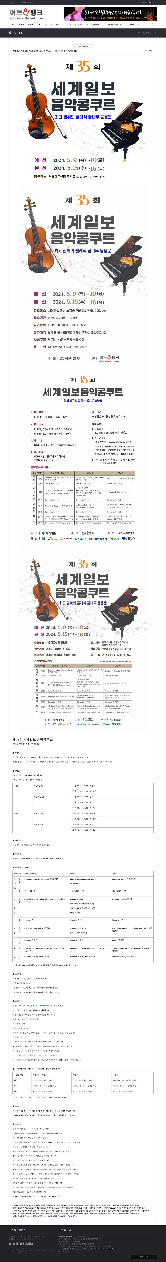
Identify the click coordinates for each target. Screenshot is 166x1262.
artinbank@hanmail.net (105, 1249)
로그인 (152, 2)
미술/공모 (95, 24)
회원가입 (142, 2)
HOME (21, 24)
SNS (132, 24)
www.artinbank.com (42, 1006)
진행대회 (31, 24)
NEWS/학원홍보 (115, 24)
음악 (58, 24)
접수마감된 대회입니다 (83, 47)
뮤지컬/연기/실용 (75, 24)
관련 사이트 (147, 1257)
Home (139, 33)
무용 (45, 24)
